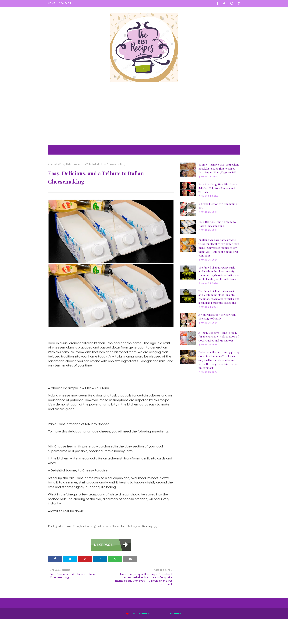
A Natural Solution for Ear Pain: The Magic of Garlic (217, 316)
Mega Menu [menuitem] (72, 150)
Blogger (175, 613)
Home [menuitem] (54, 150)
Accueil (52, 164)
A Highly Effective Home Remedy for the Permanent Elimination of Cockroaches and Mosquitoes (218, 336)
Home (51, 3)
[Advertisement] (144, 117)
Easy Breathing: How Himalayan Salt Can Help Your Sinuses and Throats (217, 188)
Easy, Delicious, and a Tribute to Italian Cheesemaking (217, 224)
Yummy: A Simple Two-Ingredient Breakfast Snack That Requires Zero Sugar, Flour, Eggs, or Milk (218, 168)
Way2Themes (141, 613)
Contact (65, 3)
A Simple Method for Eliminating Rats (217, 206)
